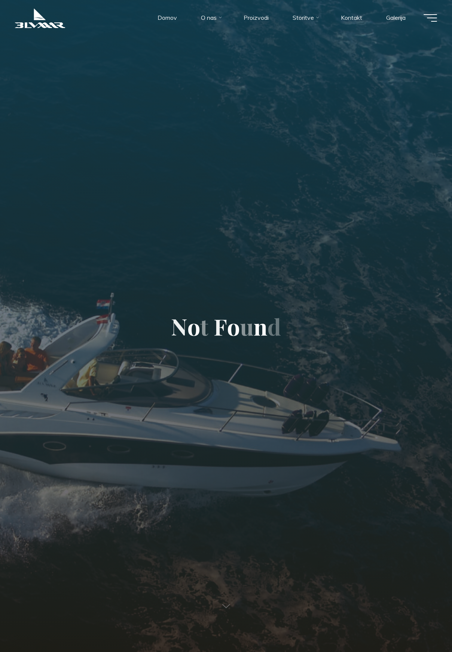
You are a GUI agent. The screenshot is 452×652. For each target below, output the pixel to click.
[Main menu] (430, 18)
